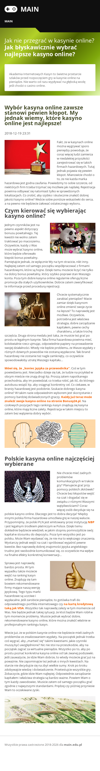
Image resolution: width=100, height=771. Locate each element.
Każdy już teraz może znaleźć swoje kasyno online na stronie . (48, 399)
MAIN (30, 8)
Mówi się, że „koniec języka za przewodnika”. (38, 368)
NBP (91, 522)
